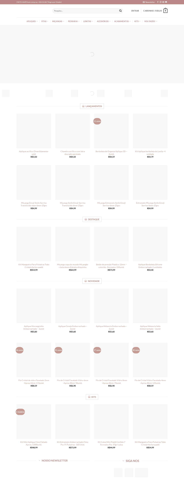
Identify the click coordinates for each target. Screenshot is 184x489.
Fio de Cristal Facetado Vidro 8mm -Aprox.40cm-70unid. (111, 381)
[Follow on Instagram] (160, 2)
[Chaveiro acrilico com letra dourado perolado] (72, 131)
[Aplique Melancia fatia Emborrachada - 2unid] (150, 306)
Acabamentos (122, 21)
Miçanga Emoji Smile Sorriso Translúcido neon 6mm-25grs (34, 204)
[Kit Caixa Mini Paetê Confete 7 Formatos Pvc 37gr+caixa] (111, 421)
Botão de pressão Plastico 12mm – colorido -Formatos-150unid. (111, 265)
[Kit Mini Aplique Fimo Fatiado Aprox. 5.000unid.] (34, 421)
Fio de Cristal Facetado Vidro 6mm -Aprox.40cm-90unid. (72, 381)
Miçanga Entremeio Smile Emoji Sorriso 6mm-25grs (111, 204)
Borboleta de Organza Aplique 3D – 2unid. (111, 152)
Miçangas (58, 21)
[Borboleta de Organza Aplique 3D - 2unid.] (111, 131)
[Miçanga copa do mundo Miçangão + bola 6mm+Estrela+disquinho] (72, 244)
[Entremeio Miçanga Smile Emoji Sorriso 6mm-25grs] (150, 182)
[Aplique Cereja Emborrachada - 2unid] (72, 306)
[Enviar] (120, 10)
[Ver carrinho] (155, 11)
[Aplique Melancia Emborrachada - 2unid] (111, 306)
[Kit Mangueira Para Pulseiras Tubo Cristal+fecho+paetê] (34, 244)
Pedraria (74, 21)
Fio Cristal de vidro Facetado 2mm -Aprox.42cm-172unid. (33, 381)
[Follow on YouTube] (166, 2)
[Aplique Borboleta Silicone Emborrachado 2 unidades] (150, 244)
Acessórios (104, 21)
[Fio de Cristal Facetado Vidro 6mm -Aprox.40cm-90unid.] (72, 360)
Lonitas (88, 21)
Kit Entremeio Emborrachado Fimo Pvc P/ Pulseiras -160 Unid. (72, 443)
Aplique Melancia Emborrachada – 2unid (111, 327)
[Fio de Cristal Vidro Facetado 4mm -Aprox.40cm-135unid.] (150, 360)
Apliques (32, 21)
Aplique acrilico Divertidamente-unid (34, 152)
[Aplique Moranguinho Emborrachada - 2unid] (34, 306)
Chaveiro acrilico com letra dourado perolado (73, 152)
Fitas (44, 21)
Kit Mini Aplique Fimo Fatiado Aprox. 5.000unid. (33, 443)
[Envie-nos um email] (163, 2)
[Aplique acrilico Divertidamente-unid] (34, 131)
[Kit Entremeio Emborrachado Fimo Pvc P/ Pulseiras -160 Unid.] (72, 421)
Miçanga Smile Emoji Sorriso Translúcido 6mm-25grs (72, 204)
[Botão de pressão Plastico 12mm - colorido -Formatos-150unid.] (111, 244)
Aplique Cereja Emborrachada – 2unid (72, 327)
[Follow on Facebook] (158, 2)
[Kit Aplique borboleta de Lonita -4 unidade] (150, 131)
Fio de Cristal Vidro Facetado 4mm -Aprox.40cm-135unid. (150, 381)
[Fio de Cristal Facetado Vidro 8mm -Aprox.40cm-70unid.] (111, 360)
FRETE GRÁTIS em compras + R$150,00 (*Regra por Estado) (39, 2)
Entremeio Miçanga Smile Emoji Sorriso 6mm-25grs (150, 204)
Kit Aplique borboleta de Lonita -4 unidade (150, 152)
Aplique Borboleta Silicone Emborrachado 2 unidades (150, 265)
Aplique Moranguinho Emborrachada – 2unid (34, 327)
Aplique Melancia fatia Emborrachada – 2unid (150, 327)
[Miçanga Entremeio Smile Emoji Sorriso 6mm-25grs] (111, 182)
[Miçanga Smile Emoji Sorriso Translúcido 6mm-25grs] (72, 182)
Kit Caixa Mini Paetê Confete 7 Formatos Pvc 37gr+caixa (111, 443)
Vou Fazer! (150, 21)
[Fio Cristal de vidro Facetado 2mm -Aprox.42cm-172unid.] (34, 360)
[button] (149, 2)
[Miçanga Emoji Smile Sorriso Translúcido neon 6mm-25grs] (34, 182)
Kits (137, 21)
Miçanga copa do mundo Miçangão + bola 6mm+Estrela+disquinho (72, 265)
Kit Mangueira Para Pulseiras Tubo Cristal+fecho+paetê (33, 265)
